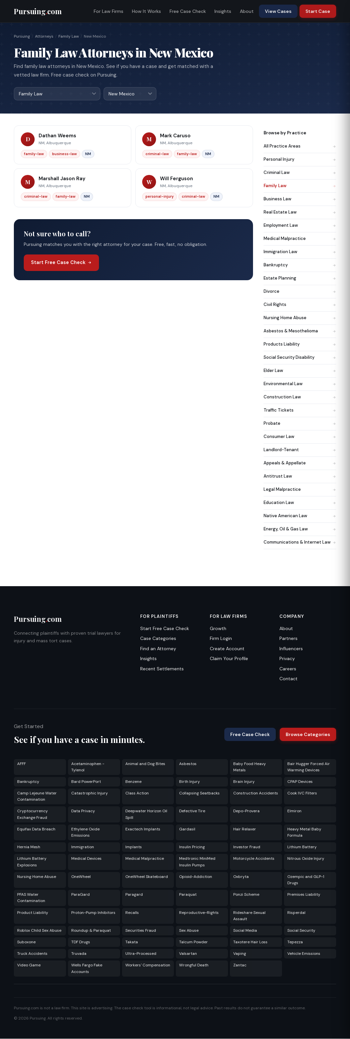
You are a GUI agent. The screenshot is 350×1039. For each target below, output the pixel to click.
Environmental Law (300, 384)
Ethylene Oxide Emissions (85, 832)
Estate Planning (300, 278)
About (247, 11)
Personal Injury (300, 159)
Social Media (245, 930)
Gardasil (187, 829)
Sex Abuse (189, 930)
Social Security (301, 930)
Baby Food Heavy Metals (249, 767)
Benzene (133, 782)
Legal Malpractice (300, 489)
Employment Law (300, 225)
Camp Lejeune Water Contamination (37, 796)
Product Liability (32, 913)
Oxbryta (241, 877)
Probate (300, 423)
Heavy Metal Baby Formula (304, 832)
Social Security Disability (300, 357)
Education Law (300, 503)
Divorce (300, 291)
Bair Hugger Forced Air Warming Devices (308, 767)
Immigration (82, 847)
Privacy (287, 659)
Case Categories (158, 639)
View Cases (278, 11)
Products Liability (300, 344)
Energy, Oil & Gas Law (300, 529)
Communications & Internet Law (300, 542)
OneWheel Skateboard (146, 877)
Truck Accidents (32, 953)
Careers (287, 669)
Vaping (239, 953)
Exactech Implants (142, 829)
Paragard (134, 894)
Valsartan (188, 953)
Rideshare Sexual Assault (249, 916)
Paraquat (188, 894)
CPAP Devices (300, 782)
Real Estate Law (300, 212)
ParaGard (80, 894)
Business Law (300, 199)
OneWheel (81, 877)
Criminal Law (300, 173)
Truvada (78, 953)
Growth (218, 629)
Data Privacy (83, 811)
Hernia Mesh (28, 847)
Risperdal (296, 913)
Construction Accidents (255, 793)
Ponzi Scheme (246, 894)
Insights (222, 11)
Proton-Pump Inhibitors (93, 913)
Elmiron (294, 811)
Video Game (29, 965)
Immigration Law (300, 252)
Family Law (68, 36)
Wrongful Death (193, 965)
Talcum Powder (193, 942)
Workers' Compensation (147, 965)
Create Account (227, 649)
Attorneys (44, 36)
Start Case (317, 11)
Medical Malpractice (300, 239)
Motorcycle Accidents (253, 858)
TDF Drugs (80, 942)
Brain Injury (244, 782)
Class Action (137, 793)
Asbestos (188, 764)
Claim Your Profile (229, 659)
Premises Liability (303, 894)
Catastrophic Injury (89, 793)
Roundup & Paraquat (91, 930)
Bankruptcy (300, 265)
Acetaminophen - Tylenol (87, 767)
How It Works (146, 11)
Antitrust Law (300, 476)
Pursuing (22, 36)
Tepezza (295, 942)
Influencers (291, 649)
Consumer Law (300, 437)
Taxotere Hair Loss (250, 942)
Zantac (239, 965)
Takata (131, 942)
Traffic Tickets (300, 410)
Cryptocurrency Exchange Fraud (32, 814)
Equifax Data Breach (36, 829)
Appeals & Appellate (300, 463)
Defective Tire (192, 811)
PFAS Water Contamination (31, 898)
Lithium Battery (302, 847)
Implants (133, 847)
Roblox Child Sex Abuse (39, 930)
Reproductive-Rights (199, 913)
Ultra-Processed (140, 953)
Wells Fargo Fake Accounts (86, 968)
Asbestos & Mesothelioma (300, 331)
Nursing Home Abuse (300, 318)
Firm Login (221, 639)
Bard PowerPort (86, 782)
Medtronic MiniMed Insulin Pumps (197, 862)
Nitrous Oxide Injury (305, 858)
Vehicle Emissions (303, 953)
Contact (288, 679)
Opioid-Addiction (195, 877)
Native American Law (300, 516)
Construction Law (300, 397)
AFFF (21, 764)
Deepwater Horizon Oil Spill (146, 814)
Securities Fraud (140, 930)
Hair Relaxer (244, 829)
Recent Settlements (162, 669)
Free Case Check (188, 11)
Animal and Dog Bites (145, 764)
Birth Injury (189, 782)
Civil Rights (300, 305)
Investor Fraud (246, 847)
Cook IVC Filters (302, 793)
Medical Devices (86, 858)
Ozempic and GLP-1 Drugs (305, 880)
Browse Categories (308, 735)
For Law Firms (108, 11)
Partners (288, 639)
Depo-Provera (246, 811)
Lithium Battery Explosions (32, 862)
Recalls (132, 913)
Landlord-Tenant (300, 450)
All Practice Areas (300, 146)
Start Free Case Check (61, 263)
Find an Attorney (158, 649)
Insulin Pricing (192, 847)
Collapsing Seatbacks (199, 793)
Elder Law (300, 371)
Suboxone (26, 942)
